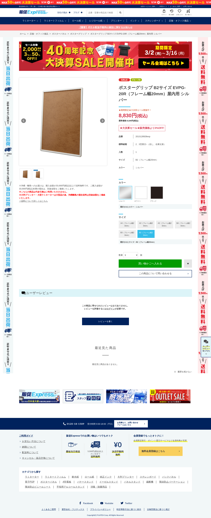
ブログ (76, 12)
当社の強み (62, 12)
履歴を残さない (185, 372)
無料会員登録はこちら (153, 451)
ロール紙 (76, 20)
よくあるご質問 (175, 6)
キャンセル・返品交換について (38, 458)
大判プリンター (126, 477)
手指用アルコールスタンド (71, 487)
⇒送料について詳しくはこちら (33, 201)
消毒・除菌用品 (99, 487)
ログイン (111, 309)
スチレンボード (152, 20)
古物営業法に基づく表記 (158, 509)
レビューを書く (105, 321)
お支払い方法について (33, 441)
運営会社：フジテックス (73, 509)
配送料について (30, 452)
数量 (121, 255)
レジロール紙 (95, 20)
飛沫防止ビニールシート (38, 487)
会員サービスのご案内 (148, 6)
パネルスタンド (132, 482)
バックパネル (169, 477)
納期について (29, 447)
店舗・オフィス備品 (179, 20)
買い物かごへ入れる (150, 263)
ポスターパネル (48, 482)
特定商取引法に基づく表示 (128, 509)
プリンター (116, 20)
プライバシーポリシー (100, 509)
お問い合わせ (187, 6)
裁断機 (149, 482)
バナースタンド (85, 482)
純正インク (106, 477)
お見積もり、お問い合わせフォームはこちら (127, 424)
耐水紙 (75, 477)
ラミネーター (29, 20)
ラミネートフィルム (54, 20)
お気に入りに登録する (188, 263)
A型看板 (67, 482)
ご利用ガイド (162, 6)
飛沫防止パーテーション (172, 482)
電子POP (30, 482)
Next (102, 120)
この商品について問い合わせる (155, 273)
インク (133, 20)
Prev (23, 120)
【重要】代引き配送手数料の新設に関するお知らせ (105, 27)
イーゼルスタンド (108, 482)
